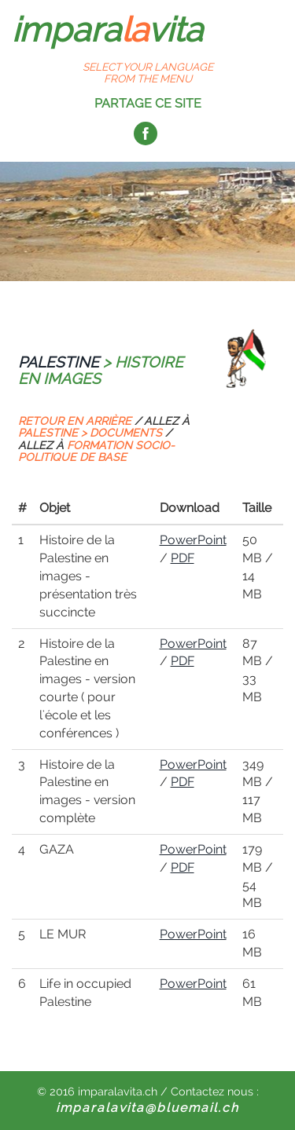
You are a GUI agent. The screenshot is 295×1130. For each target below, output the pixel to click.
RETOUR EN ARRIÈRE (74, 421)
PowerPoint (193, 539)
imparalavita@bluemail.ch (147, 1107)
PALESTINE (58, 362)
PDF (182, 557)
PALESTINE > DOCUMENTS (90, 432)
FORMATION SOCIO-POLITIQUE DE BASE (96, 451)
